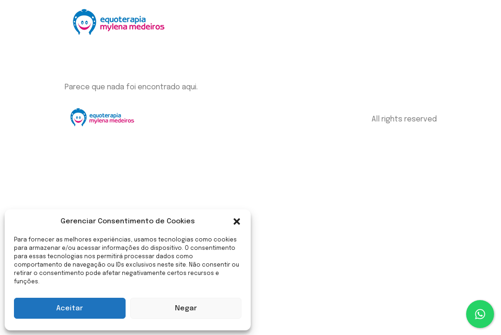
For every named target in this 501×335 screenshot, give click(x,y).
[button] (236, 221)
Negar (186, 308)
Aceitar (69, 308)
